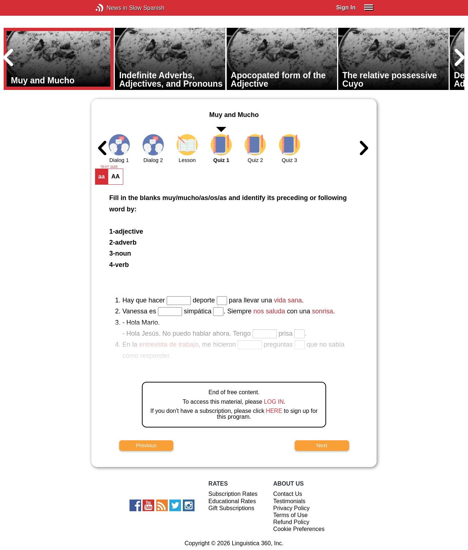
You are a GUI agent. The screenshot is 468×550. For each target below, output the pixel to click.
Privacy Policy (291, 508)
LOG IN (274, 402)
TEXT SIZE (109, 167)
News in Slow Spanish (110, 8)
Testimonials (289, 501)
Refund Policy (291, 522)
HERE (274, 411)
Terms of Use (290, 515)
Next (321, 445)
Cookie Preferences (299, 529)
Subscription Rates (232, 494)
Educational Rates (232, 501)
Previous (146, 445)
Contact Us (287, 494)
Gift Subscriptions (231, 508)
